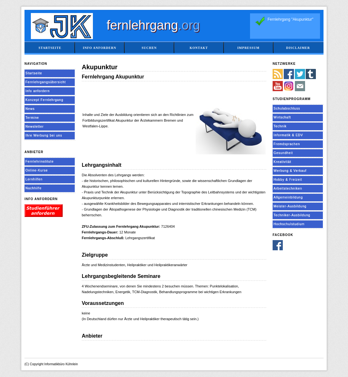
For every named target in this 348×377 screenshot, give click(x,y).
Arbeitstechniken (288, 188)
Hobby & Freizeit (288, 179)
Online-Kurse (36, 170)
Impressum (248, 48)
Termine (32, 117)
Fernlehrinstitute (39, 161)
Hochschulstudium (289, 224)
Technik (280, 126)
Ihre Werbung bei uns (43, 135)
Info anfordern (99, 48)
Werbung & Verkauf (290, 170)
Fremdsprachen (287, 144)
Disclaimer (298, 48)
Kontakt (199, 48)
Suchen (149, 48)
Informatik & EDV (288, 135)
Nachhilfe (33, 188)
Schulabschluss (287, 108)
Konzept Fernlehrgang (44, 100)
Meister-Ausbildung (290, 206)
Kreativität (282, 162)
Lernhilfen (34, 179)
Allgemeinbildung (288, 197)
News (30, 109)
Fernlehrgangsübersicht (45, 82)
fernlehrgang (153, 25)
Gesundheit (283, 153)
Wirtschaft (282, 117)
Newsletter (34, 126)
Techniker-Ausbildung (292, 215)
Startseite (49, 48)
